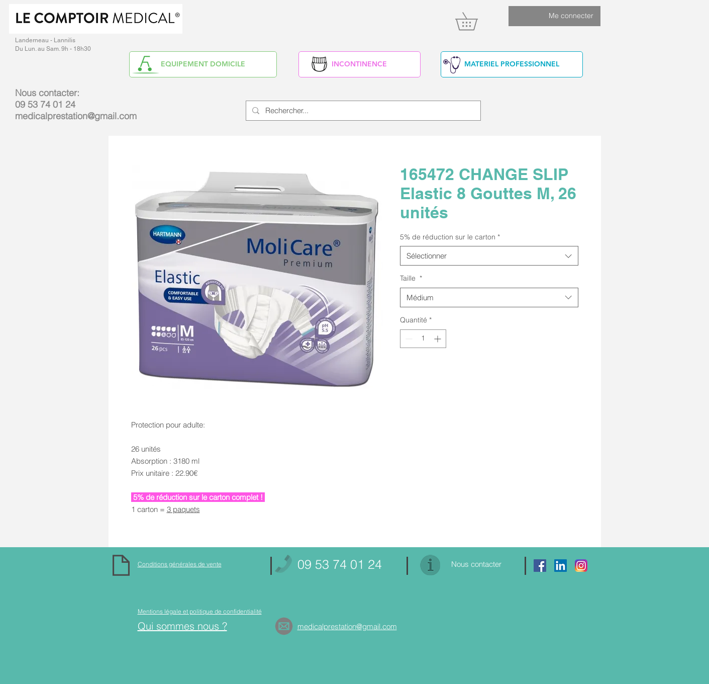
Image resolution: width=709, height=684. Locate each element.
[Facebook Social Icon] (540, 565)
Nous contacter (476, 564)
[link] (475, 21)
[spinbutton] (423, 339)
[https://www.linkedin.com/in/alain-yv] (560, 565)
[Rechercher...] (362, 110)
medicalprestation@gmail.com (76, 116)
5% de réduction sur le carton (450, 236)
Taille (411, 278)
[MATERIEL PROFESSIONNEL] (512, 64)
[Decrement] (407, 339)
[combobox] (489, 256)
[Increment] (438, 339)
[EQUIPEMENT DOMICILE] (203, 64)
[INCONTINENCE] (359, 64)
